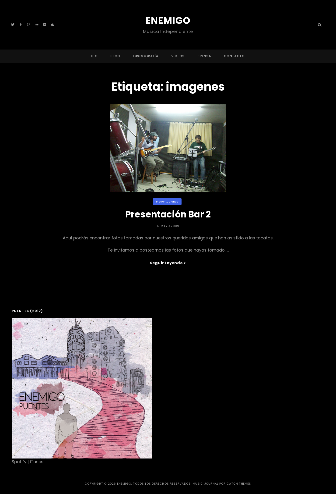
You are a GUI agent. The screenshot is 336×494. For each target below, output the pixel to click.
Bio (94, 56)
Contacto (234, 56)
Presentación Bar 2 (168, 214)
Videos (178, 56)
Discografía (145, 56)
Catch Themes (239, 484)
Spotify (19, 462)
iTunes (36, 462)
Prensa (204, 56)
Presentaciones (167, 201)
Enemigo (168, 20)
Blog (115, 56)
